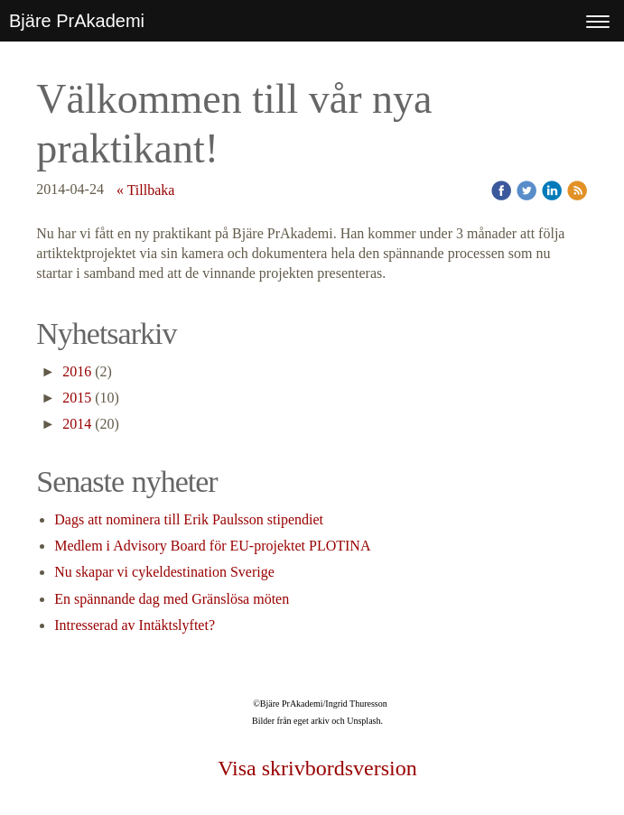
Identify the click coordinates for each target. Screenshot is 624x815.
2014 (76, 423)
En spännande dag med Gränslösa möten (171, 599)
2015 (76, 397)
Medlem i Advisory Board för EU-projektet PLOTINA (212, 545)
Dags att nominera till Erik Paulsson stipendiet (188, 519)
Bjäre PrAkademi (76, 21)
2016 (76, 371)
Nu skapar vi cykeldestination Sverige (164, 571)
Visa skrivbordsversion (317, 768)
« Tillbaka (145, 190)
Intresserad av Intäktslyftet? (134, 625)
